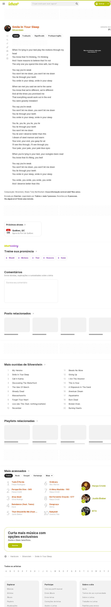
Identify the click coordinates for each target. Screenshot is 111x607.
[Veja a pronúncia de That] (36, 258)
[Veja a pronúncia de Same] (61, 258)
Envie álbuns (50, 593)
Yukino (38, 196)
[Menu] (3, 3)
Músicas (10, 589)
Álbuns (9, 597)
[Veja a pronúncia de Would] (10, 258)
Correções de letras (53, 601)
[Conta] (108, 3)
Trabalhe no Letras (90, 601)
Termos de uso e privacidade (94, 593)
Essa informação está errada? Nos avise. (63, 192)
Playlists (10, 601)
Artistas (10, 593)
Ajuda (84, 589)
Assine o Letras (51, 606)
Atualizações (12, 606)
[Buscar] (76, 3)
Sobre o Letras (88, 597)
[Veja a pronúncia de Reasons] (49, 258)
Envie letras (49, 597)
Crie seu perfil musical (53, 589)
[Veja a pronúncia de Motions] (23, 258)
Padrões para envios (90, 606)
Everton (17, 196)
